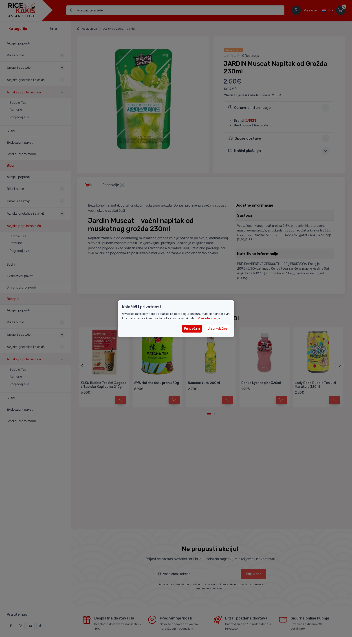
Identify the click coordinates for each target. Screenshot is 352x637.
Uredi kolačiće (218, 329)
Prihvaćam (192, 329)
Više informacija (209, 318)
